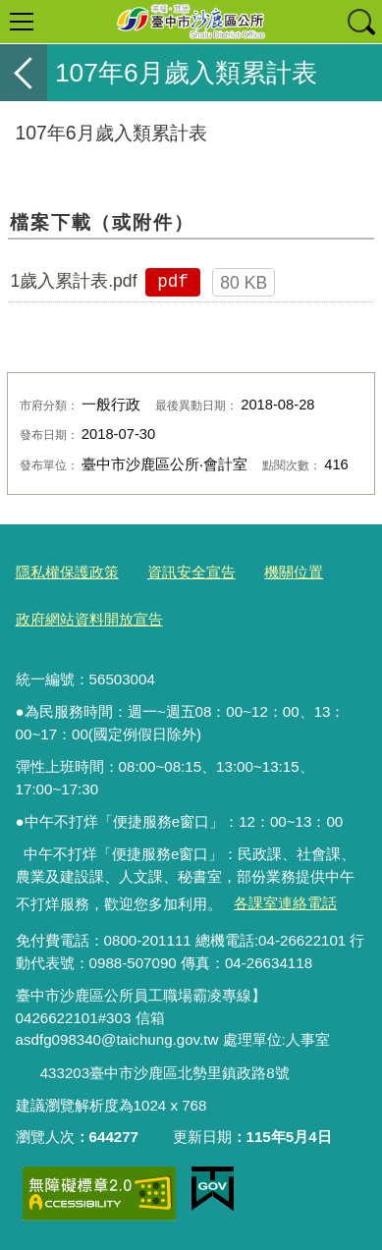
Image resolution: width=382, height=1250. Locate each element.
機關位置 (293, 572)
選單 (21, 21)
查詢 (360, 21)
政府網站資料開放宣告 (89, 619)
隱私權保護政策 (67, 572)
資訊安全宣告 (191, 572)
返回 (23, 72)
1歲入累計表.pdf (73, 281)
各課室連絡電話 (285, 903)
